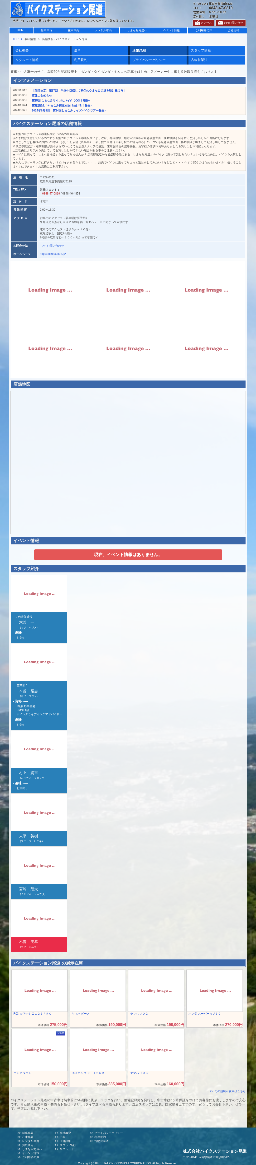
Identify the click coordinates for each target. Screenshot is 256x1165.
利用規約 (80, 60)
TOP (16, 39)
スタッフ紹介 (68, 1145)
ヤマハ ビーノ (81, 1013)
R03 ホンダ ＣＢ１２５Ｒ (88, 1073)
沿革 (77, 50)
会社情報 (233, 30)
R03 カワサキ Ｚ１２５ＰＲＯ (33, 1013)
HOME (21, 30)
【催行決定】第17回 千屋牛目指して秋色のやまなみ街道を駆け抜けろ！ (79, 90)
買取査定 (28, 1145)
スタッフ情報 (201, 50)
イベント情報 (171, 30)
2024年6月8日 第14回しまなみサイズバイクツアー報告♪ (69, 110)
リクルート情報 (27, 60)
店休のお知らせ (42, 95)
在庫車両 (73, 30)
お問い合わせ (55, 245)
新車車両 (46, 30)
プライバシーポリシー (149, 60)
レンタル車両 (103, 30)
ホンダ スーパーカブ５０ (204, 1013)
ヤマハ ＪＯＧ (139, 1013)
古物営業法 (199, 60)
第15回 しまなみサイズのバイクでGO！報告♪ (61, 100)
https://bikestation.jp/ (53, 253)
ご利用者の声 (203, 30)
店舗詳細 (65, 1141)
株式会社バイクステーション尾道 (215, 1151)
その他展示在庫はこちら (230, 1091)
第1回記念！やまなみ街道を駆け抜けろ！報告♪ (62, 105)
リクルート (67, 1149)
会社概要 (22, 50)
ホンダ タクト (22, 1073)
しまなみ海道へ (137, 30)
